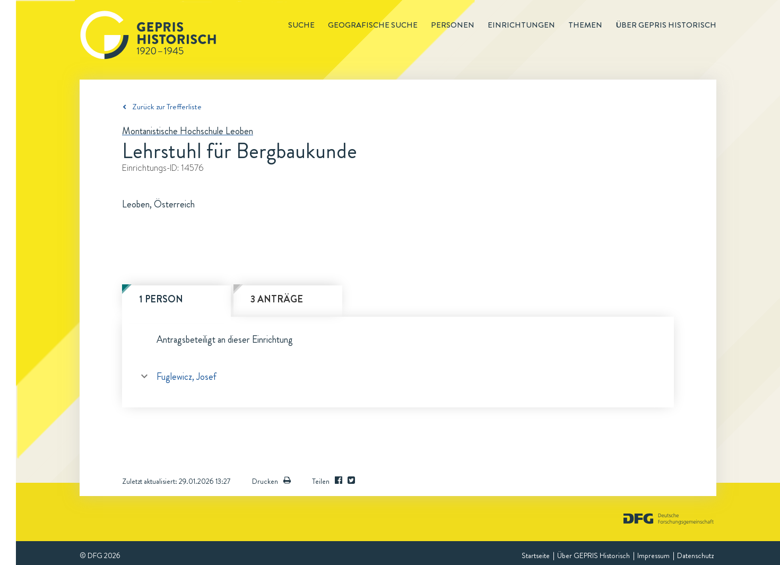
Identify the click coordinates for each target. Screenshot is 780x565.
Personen (452, 25)
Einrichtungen (521, 25)
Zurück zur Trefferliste (167, 106)
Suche (301, 25)
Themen (585, 25)
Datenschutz (695, 555)
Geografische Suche (373, 25)
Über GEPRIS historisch (666, 25)
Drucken (271, 481)
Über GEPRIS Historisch (593, 555)
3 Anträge (276, 299)
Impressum (653, 555)
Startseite (536, 555)
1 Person (161, 299)
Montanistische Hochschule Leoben (187, 131)
